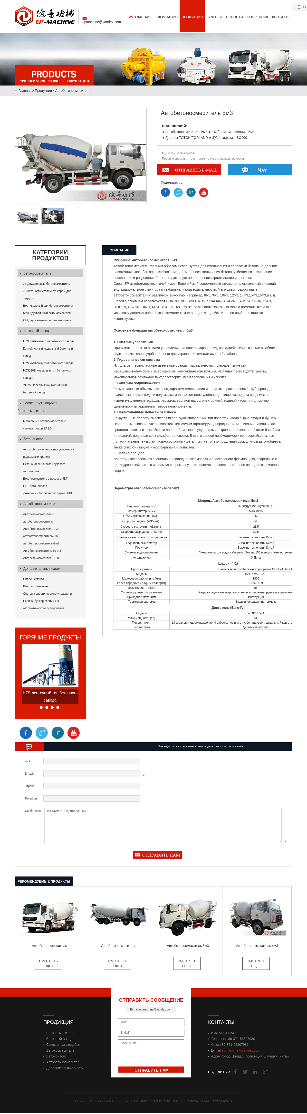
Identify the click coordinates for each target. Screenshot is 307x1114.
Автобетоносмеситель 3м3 (41, 529)
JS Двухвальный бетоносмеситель (46, 284)
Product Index (153, 1101)
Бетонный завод (34, 331)
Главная (25, 91)
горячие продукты (50, 637)
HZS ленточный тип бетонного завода (49, 341)
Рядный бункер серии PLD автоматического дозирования (43, 604)
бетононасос (31, 439)
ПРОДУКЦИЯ (192, 17)
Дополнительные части (40, 569)
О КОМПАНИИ (166, 17)
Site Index (174, 1101)
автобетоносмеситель (38, 521)
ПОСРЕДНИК (257, 17)
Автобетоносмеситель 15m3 (42, 558)
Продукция (43, 91)
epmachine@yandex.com (101, 20)
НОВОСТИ (234, 17)
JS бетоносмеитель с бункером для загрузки (47, 294)
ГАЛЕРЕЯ (214, 17)
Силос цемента (33, 579)
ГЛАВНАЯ (140, 16)
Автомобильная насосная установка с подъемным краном (49, 453)
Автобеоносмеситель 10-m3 (42, 550)
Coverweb (223, 1101)
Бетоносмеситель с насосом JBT (45, 478)
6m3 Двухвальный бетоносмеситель (47, 313)
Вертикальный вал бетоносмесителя (48, 305)
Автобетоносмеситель (72, 91)
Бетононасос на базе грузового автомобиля (44, 467)
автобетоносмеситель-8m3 (41, 543)
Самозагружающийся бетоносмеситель (37, 407)
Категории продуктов (50, 255)
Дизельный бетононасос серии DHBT (48, 493)
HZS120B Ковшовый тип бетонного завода (47, 374)
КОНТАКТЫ (281, 17)
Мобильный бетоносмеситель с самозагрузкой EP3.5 (44, 424)
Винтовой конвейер (36, 586)
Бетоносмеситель (35, 273)
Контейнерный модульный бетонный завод (48, 352)
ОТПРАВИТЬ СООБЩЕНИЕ (151, 1000)
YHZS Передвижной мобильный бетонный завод (45, 388)
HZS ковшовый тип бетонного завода (48, 363)
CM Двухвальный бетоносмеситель (47, 320)
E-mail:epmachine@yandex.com (151, 1009)
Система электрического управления (48, 593)
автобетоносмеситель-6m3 (41, 536)
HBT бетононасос (35, 486)
